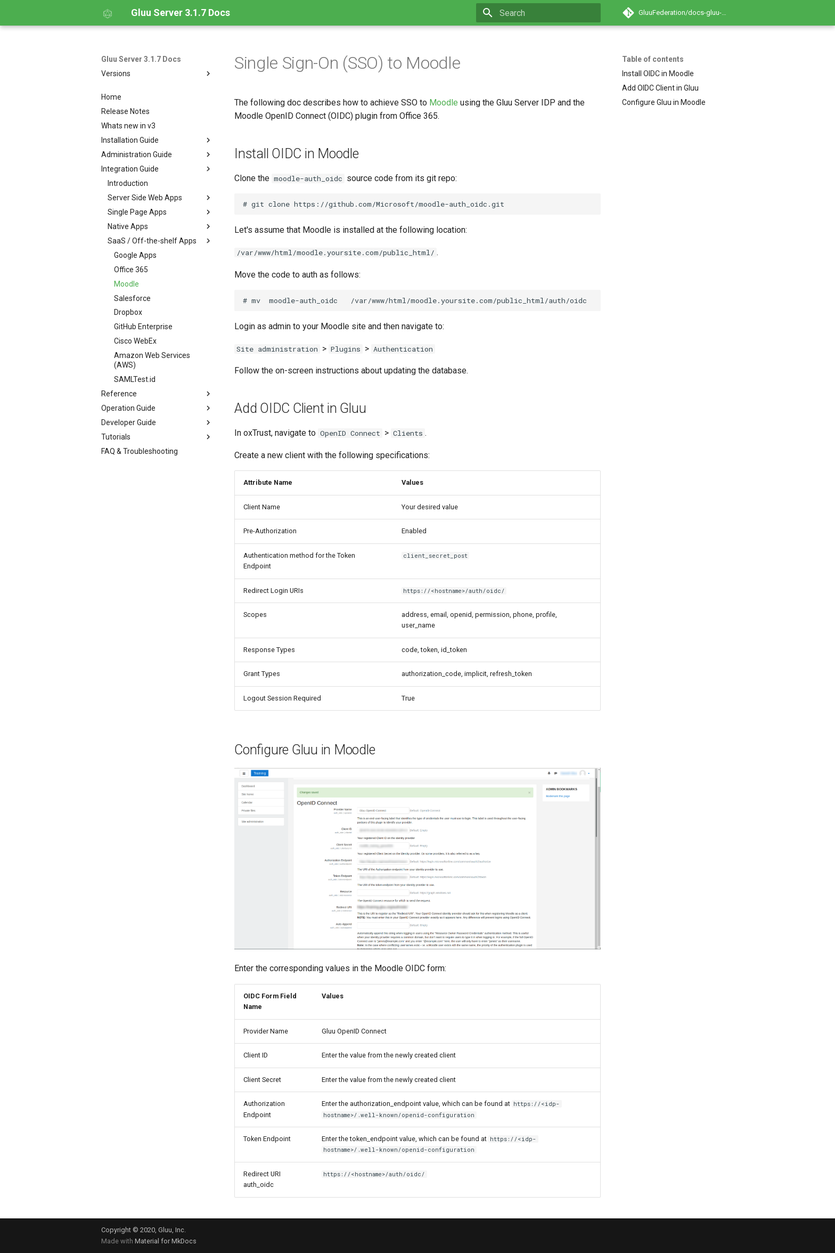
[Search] (538, 12)
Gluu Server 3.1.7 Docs (141, 59)
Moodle (443, 102)
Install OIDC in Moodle (658, 73)
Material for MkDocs (166, 1241)
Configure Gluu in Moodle (664, 102)
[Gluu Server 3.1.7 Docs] (107, 12)
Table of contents (653, 59)
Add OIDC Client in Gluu (660, 88)
